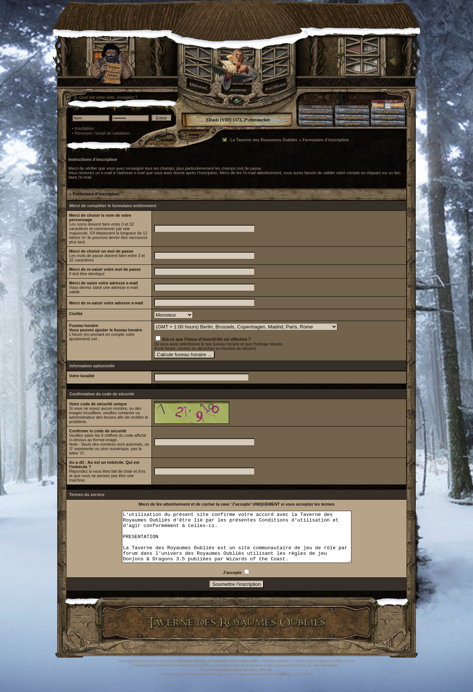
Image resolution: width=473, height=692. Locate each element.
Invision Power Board (236, 680)
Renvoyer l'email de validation (102, 133)
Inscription (84, 128)
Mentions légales (325, 675)
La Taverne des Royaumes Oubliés (263, 140)
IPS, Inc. (265, 680)
